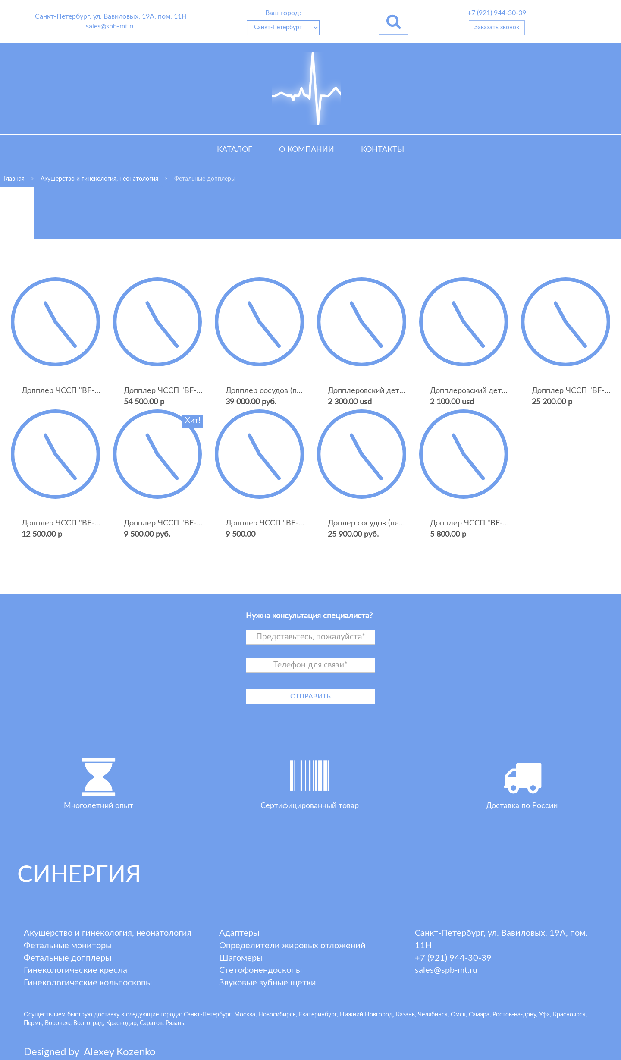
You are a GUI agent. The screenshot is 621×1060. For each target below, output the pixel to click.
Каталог (234, 150)
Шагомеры (241, 958)
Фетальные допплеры (67, 958)
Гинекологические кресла (75, 970)
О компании (306, 150)
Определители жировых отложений (292, 945)
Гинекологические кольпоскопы (88, 982)
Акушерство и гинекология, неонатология (107, 933)
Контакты (382, 150)
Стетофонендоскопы (260, 970)
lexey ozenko (120, 1052)
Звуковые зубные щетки (267, 982)
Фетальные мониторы (68, 945)
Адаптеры (239, 933)
